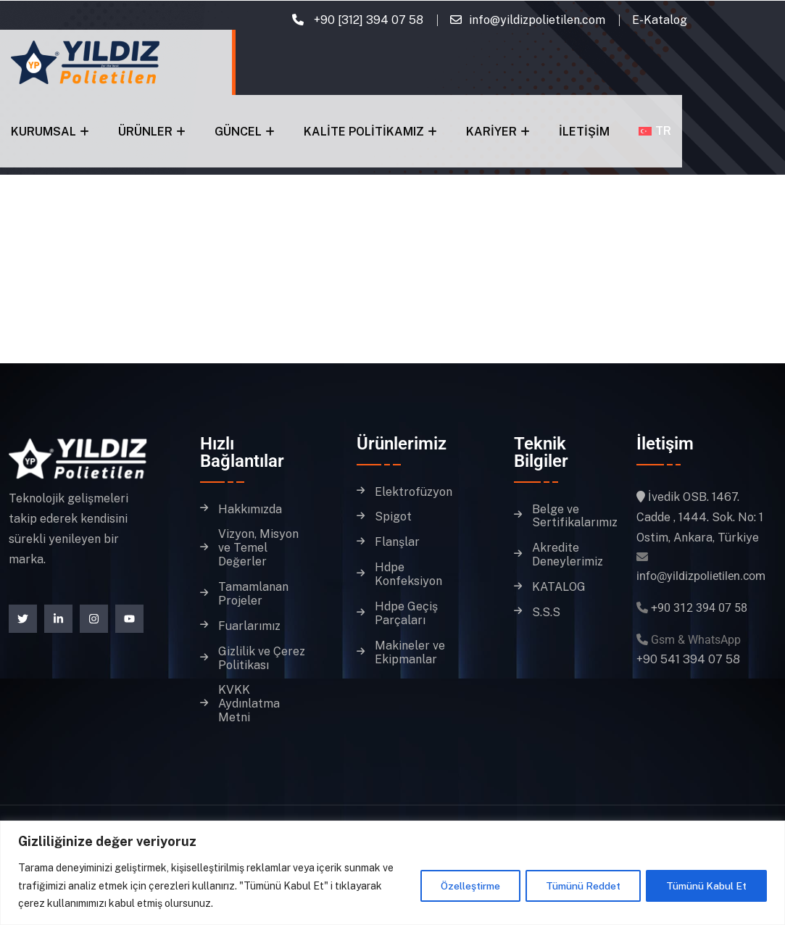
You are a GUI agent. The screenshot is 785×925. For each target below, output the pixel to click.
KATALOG (559, 587)
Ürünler (145, 131)
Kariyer (491, 131)
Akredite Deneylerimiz (567, 555)
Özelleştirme (465, 886)
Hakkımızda (250, 509)
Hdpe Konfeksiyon (408, 574)
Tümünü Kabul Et (705, 886)
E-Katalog (659, 20)
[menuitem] (655, 131)
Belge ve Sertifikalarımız (575, 516)
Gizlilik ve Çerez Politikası (261, 658)
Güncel (238, 131)
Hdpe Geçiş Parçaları (406, 613)
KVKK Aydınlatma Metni (249, 704)
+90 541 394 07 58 (688, 659)
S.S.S (546, 612)
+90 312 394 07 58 (699, 608)
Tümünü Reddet (580, 886)
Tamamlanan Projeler (253, 594)
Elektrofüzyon (413, 492)
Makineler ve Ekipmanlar (410, 652)
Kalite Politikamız (364, 131)
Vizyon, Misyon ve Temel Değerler (258, 548)
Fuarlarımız (249, 626)
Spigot (393, 516)
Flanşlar (397, 542)
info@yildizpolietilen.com (537, 20)
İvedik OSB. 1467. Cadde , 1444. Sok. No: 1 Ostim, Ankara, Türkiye (699, 517)
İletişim (584, 131)
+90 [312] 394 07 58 (367, 20)
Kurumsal (43, 131)
